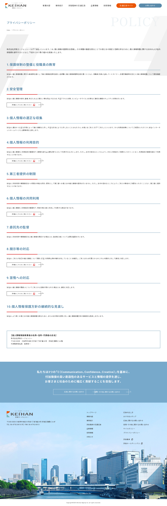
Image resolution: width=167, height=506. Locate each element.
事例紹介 (59, 5)
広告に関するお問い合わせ (55, 391)
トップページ (92, 412)
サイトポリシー (129, 428)
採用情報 (107, 5)
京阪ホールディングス (131, 443)
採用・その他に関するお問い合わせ (111, 391)
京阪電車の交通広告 (76, 5)
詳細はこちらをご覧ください (21, 105)
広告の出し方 (128, 412)
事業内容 (46, 5)
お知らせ (90, 436)
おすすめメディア (129, 416)
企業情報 (94, 5)
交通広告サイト (126, 5)
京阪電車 (126, 439)
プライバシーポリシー (131, 432)
